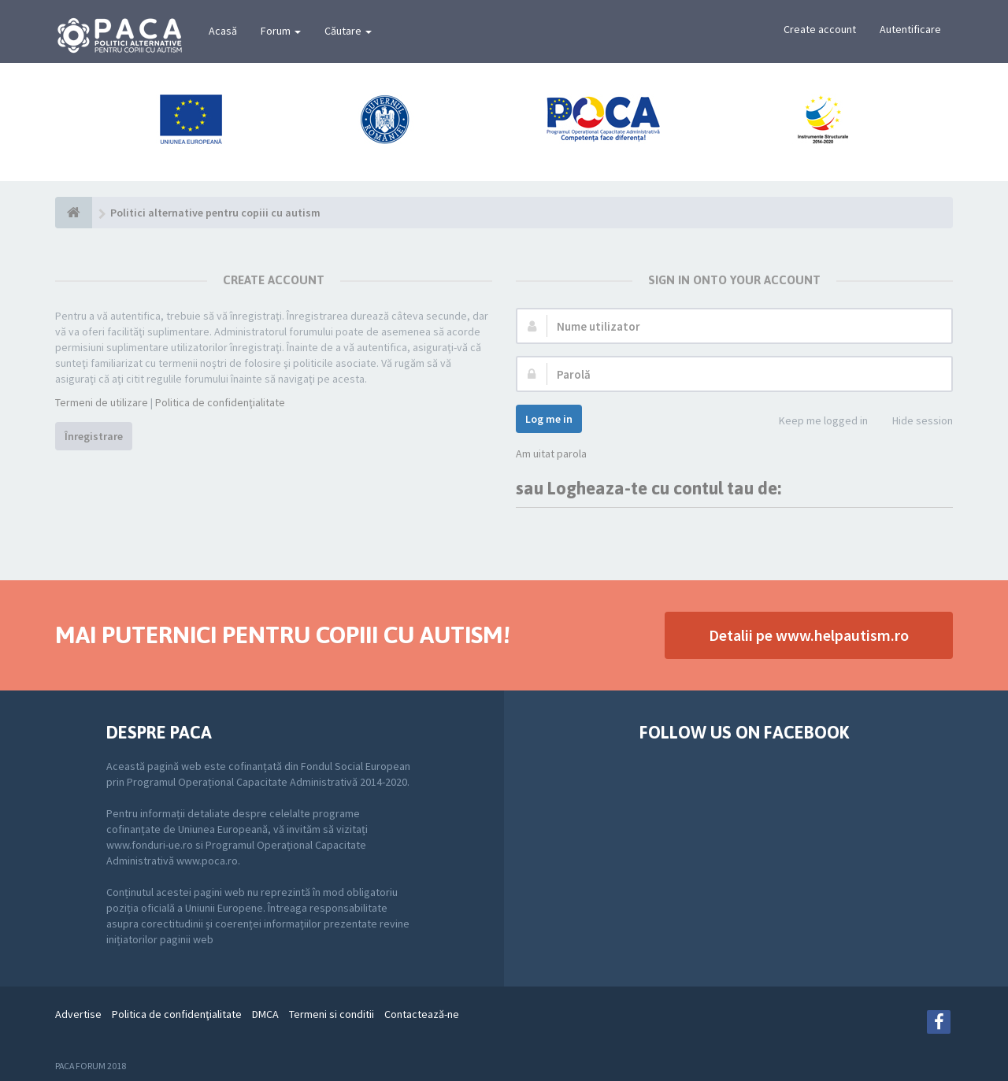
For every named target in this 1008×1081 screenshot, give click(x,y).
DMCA (265, 1014)
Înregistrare (94, 436)
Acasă (223, 31)
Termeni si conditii (331, 1014)
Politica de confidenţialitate (220, 402)
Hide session (914, 421)
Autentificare (910, 29)
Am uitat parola (551, 453)
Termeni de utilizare (101, 402)
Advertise (78, 1014)
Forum (281, 31)
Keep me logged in (815, 421)
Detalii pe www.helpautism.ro (809, 635)
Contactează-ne (421, 1014)
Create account (820, 29)
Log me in (549, 419)
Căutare (348, 31)
